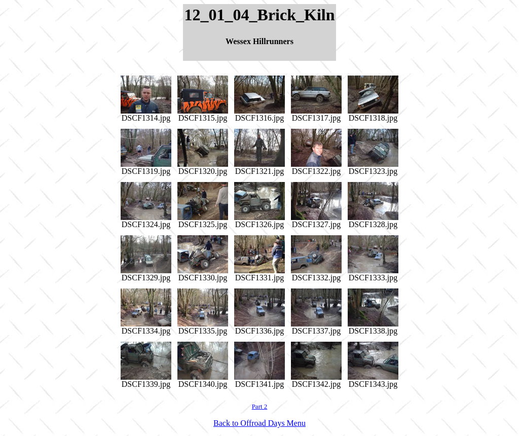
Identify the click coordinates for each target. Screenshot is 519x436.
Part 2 (260, 406)
